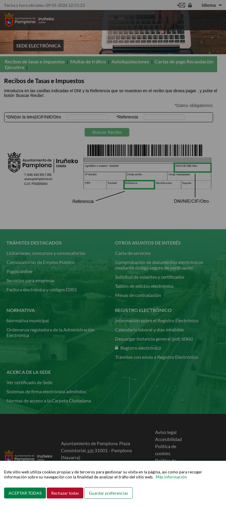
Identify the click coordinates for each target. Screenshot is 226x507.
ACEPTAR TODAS (25, 493)
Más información (171, 476)
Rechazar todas (65, 493)
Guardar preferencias (108, 493)
